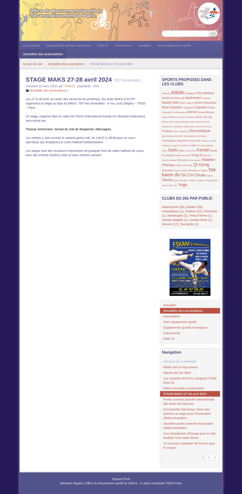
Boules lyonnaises (206, 102)
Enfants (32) (193, 211)
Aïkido (177, 92)
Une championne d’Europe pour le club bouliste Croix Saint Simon (189, 436)
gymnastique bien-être (172, 136)
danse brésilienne (170, 117)
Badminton (194, 97)
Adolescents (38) (173, 207)
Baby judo (179, 98)
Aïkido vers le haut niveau (180, 367)
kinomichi (186, 155)
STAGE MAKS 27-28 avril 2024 (184, 394)
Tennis (167, 180)
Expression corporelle (172, 126)
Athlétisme (167, 98)
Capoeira (201, 107)
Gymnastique (200, 131)
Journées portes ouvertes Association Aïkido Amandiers (188, 426)
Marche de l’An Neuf (177, 372)
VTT (175, 185)
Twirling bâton (211, 180)
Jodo (164, 150)
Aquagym (190, 93)
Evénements (123, 45)
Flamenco (207, 126)
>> (213, 33)
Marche (207, 155)
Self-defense (194, 170)
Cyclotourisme (179, 112)
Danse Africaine (206, 112)
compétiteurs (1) (173, 211)
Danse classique (187, 117)
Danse (192, 112)
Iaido (193, 145)
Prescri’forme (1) (201, 215)
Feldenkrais (188, 126)
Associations (31, 45)
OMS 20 (102, 45)
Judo (172, 149)
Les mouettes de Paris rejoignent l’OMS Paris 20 (190, 380)
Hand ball (195, 140)
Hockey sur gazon (170, 145)
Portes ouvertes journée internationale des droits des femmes (188, 401)
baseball (206, 98)
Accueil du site (32, 64)
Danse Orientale (181, 122)
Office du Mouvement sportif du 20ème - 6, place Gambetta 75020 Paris (133, 483)
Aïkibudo (166, 93)
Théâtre (192, 180)
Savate (183, 170)
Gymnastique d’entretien (195, 136)
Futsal (175, 131)
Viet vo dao (167, 185)
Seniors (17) (170, 224)
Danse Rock (195, 122)
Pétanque (168, 165)
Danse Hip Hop (204, 117)
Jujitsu (181, 150)
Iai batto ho (185, 145)
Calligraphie (188, 107)
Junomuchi (191, 150)
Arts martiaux (205, 93)
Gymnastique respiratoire (175, 140)
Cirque (211, 107)
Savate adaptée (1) (175, 220)
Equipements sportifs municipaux (69, 45)
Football (167, 131)
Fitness (198, 126)
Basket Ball (170, 102)
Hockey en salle (208, 141)
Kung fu (197, 155)
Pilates (179, 165)
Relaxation (167, 170)
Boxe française (172, 107)
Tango (209, 175)
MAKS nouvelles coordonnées (183, 388)
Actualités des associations (43, 54)
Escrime (206, 122)
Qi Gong (201, 164)
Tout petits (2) (189, 224)
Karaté (203, 150)
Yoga (182, 185)
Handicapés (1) (177, 215)
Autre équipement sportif (174, 45)
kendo (178, 155)
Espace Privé (121, 479)
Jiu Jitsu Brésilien (205, 145)
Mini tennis (183, 160)
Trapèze (200, 180)
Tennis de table (180, 180)
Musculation (195, 160)
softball (203, 170)
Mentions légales (71, 483)
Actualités (144, 45)
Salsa (177, 170)
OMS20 (70, 86)
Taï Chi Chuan (193, 175)
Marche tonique (169, 160)
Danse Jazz (167, 122)
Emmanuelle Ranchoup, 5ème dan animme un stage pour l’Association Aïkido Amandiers (187, 414)
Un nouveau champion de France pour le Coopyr (189, 445)
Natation (208, 160)
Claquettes (167, 112)
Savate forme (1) (200, 220)
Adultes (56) (194, 207)
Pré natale (188, 165)
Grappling (183, 131)
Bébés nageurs (186, 103)
